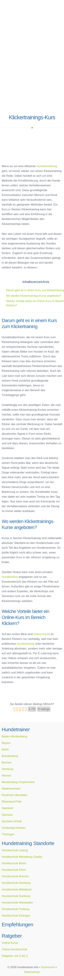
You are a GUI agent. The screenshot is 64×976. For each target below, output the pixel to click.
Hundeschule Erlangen (16, 915)
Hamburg (7, 768)
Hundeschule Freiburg (15, 909)
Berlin (5, 749)
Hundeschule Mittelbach (17, 889)
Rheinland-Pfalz (12, 801)
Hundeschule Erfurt (14, 869)
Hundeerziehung (46, 166)
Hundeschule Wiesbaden (17, 902)
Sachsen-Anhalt (12, 821)
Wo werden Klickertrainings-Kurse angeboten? (33, 295)
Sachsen (7, 814)
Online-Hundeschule (14, 949)
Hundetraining (25, 643)
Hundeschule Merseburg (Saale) (22, 856)
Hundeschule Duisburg (16, 895)
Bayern (6, 742)
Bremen (7, 762)
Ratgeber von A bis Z (15, 955)
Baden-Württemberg (14, 736)
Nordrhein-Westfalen (14, 795)
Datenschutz (32, 971)
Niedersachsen (11, 788)
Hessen (6, 775)
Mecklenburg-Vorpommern (18, 782)
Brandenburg (10, 755)
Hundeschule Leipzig (15, 850)
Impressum (48, 967)
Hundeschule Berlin (14, 863)
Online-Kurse (41, 634)
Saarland (7, 808)
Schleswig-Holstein (13, 827)
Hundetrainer (10, 576)
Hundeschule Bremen (15, 876)
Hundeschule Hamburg (16, 882)
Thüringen (8, 834)
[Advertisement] (32, 78)
